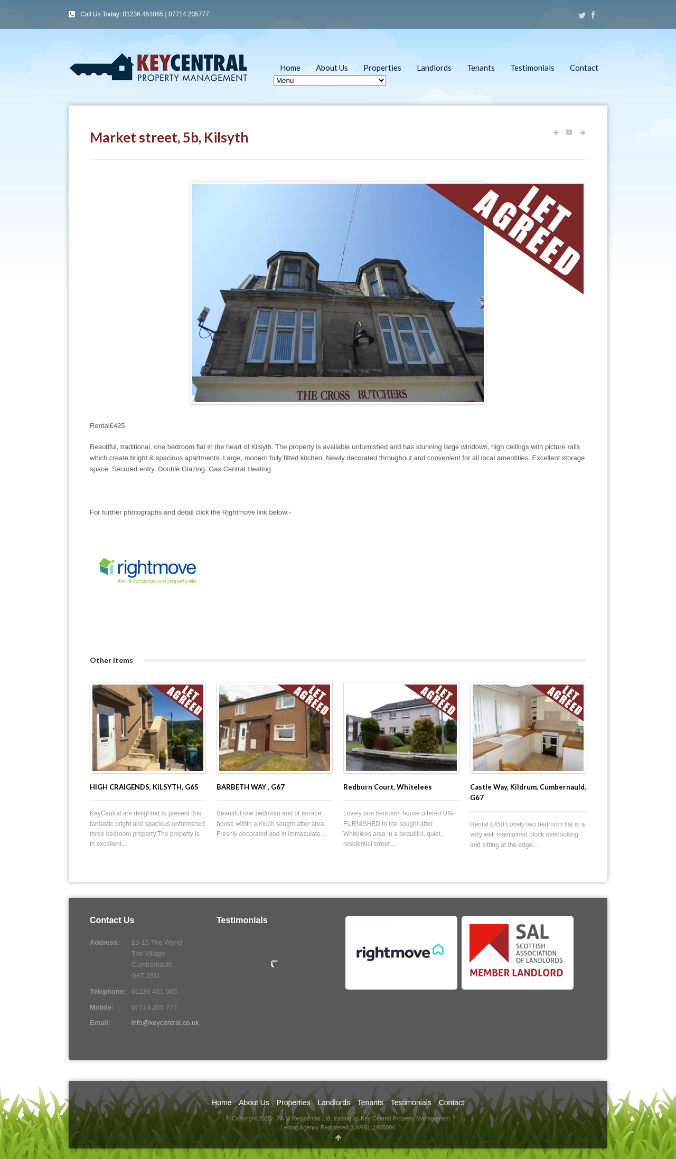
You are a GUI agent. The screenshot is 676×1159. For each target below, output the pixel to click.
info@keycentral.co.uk (165, 1023)
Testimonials (532, 67)
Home (290, 67)
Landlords (434, 67)
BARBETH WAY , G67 (251, 787)
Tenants (481, 67)
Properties (382, 67)
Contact (584, 67)
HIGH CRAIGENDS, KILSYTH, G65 (144, 787)
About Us (332, 67)
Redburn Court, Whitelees (387, 787)
